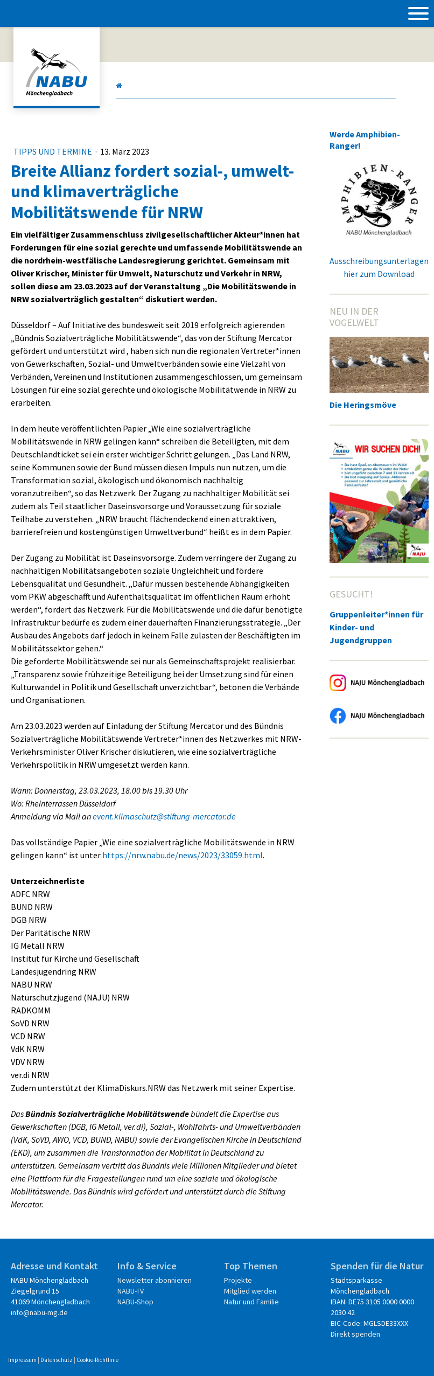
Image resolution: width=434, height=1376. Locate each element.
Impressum (22, 1360)
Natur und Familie (251, 1301)
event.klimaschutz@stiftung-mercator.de (164, 816)
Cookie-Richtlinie (97, 1360)
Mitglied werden (250, 1291)
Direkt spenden (355, 1334)
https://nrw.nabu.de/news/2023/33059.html (182, 855)
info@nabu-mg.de (39, 1312)
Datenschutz (56, 1360)
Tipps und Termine (53, 151)
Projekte (238, 1280)
